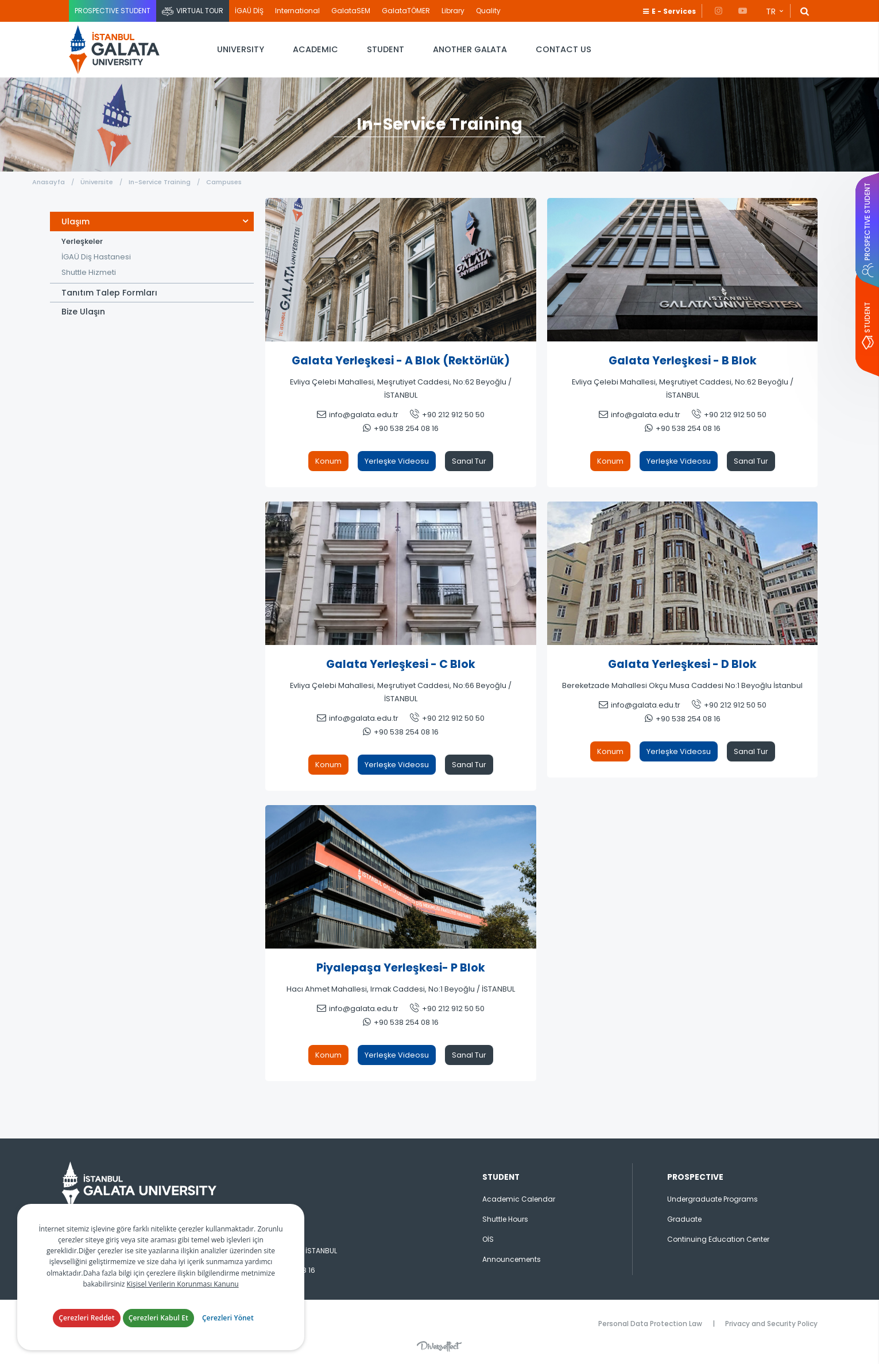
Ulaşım (75, 221)
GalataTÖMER (406, 10)
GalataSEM (350, 10)
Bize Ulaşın (83, 311)
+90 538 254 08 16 (406, 428)
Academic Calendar (518, 1199)
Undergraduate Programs (712, 1199)
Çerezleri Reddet (87, 1318)
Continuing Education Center (718, 1239)
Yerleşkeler (82, 241)
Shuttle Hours (505, 1219)
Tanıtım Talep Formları (109, 292)
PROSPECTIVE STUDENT (112, 10)
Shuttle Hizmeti (88, 272)
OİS (488, 1239)
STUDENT (385, 49)
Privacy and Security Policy (771, 1323)
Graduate (684, 1219)
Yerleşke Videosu (397, 461)
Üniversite (96, 181)
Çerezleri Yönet (228, 1318)
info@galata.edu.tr (363, 414)
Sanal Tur (469, 461)
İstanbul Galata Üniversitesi (115, 49)
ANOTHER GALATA (470, 49)
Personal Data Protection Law (650, 1323)
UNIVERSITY (240, 49)
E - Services (674, 11)
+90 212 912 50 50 (453, 414)
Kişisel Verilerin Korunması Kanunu (183, 1284)
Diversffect (439, 1346)
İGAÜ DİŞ (249, 10)
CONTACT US (563, 49)
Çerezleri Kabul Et (158, 1318)
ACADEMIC (315, 49)
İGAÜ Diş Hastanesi (96, 256)
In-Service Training (160, 181)
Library (453, 10)
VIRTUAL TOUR (199, 10)
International (297, 10)
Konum (328, 461)
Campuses (224, 181)
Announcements (511, 1259)
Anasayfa (48, 181)
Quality (488, 10)
